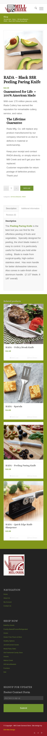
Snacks (6, 656)
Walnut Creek (8, 660)
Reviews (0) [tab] (11, 215)
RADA (24, 196)
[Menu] (40, 8)
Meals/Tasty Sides (10, 649)
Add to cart (26, 188)
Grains (6, 633)
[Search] (34, 8)
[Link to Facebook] (38, 733)
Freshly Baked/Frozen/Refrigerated (16, 629)
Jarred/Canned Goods (11, 645)
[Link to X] (34, 733)
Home (6, 594)
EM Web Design (9, 730)
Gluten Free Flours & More (13, 637)
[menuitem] (34, 8)
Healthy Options (9, 641)
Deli (5, 672)
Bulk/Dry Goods (9, 625)
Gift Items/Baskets (16, 196)
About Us (7, 598)
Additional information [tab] (30, 208)
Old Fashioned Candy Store (13, 652)
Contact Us (7, 606)
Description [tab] (11, 208)
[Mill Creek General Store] (20, 8)
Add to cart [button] (14, 358)
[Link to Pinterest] (41, 733)
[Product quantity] (11, 188)
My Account (8, 602)
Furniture (7, 668)
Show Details (32, 358)
